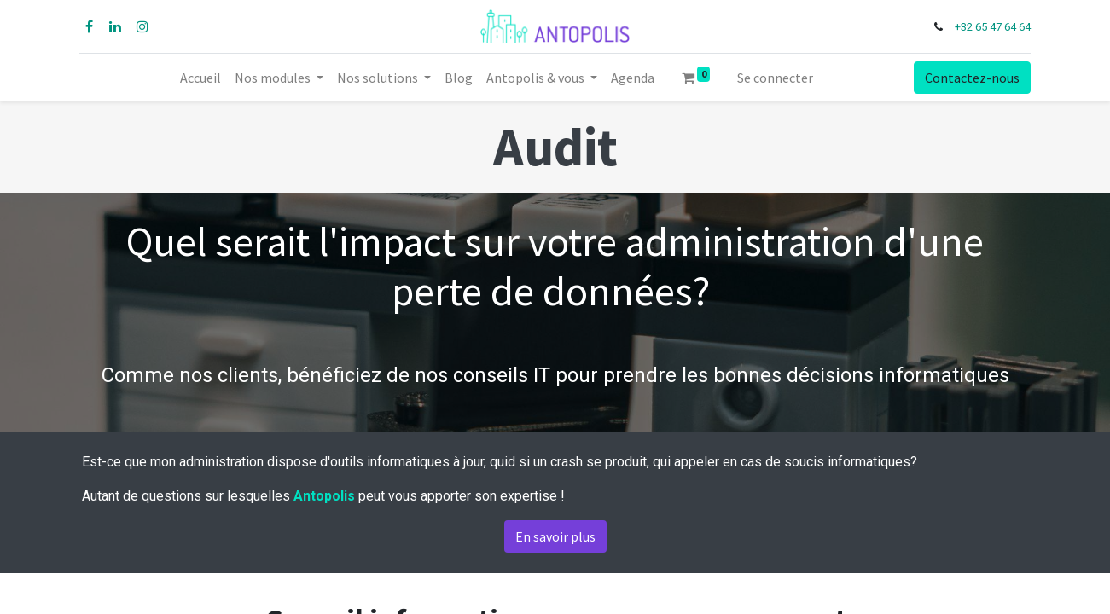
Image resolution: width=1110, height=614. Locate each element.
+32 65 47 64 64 (990, 26)
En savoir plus (555, 536)
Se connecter (775, 77)
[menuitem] (200, 78)
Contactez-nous (969, 77)
